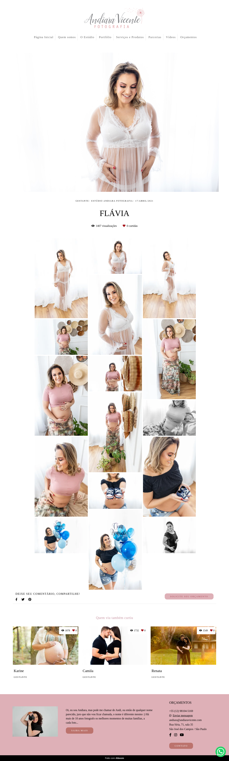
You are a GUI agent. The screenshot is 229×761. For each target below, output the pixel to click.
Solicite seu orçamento (189, 596)
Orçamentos (188, 37)
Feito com (114, 758)
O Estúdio (87, 37)
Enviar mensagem (183, 715)
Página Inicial (43, 37)
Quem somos (67, 37)
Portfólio (105, 37)
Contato (181, 745)
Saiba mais (79, 730)
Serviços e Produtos (130, 37)
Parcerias (155, 37)
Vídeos (171, 37)
